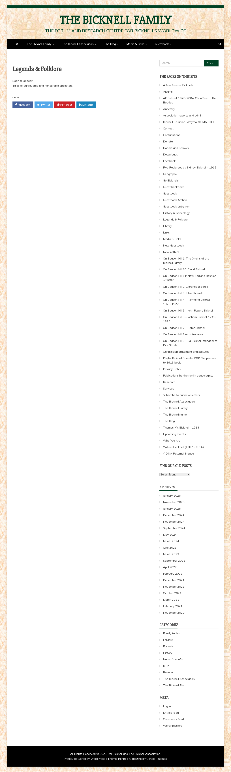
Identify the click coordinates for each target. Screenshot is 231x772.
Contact (168, 128)
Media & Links (135, 44)
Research (169, 382)
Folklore (168, 640)
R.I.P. (166, 666)
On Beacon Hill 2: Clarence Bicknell (185, 286)
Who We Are (171, 440)
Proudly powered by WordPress (85, 758)
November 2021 (174, 586)
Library (167, 226)
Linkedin (86, 105)
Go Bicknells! (171, 180)
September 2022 (174, 560)
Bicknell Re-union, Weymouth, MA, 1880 (189, 122)
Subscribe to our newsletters (181, 395)
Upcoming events (174, 434)
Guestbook (162, 44)
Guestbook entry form (177, 206)
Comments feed (173, 719)
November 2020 (174, 612)
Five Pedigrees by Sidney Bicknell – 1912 (189, 167)
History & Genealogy (176, 213)
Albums (168, 91)
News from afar (173, 659)
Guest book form (173, 187)
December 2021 (173, 580)
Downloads (170, 154)
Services (168, 388)
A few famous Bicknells (178, 85)
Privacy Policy (172, 369)
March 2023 (171, 554)
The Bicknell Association (78, 44)
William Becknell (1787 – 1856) (183, 447)
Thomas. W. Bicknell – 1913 (181, 427)
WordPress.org (172, 725)
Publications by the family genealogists (188, 375)
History (167, 653)
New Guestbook (173, 245)
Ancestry (169, 109)
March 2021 (171, 599)
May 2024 (170, 534)
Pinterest (64, 105)
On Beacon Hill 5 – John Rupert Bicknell (188, 310)
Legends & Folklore (175, 219)
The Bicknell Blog (174, 685)
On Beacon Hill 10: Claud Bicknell (184, 269)
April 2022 (170, 567)
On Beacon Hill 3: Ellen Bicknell (182, 293)
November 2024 (174, 521)
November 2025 (174, 502)
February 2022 (172, 573)
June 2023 (170, 547)
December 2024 (173, 515)
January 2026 (172, 495)
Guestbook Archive (175, 200)
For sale (168, 646)
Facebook (22, 105)
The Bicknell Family (115, 20)
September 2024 (174, 528)
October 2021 (172, 593)
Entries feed (171, 712)
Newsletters (171, 252)
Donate (168, 141)
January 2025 (172, 508)
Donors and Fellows (176, 148)
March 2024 (171, 541)
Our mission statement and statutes (186, 351)
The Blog (110, 44)
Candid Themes (156, 758)
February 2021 (172, 606)
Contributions (171, 135)
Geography (170, 174)
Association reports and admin (182, 115)
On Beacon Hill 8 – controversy (183, 334)
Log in (167, 706)
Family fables (171, 633)
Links (166, 232)
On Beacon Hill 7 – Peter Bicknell (184, 328)
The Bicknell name (175, 414)
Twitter (43, 105)
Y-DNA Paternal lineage (178, 453)
